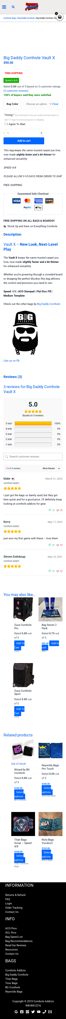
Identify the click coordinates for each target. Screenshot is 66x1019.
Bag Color (12, 104)
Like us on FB (11, 360)
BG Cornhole (12, 987)
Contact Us (11, 912)
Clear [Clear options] (55, 104)
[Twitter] (33, 1012)
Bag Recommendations (19, 941)
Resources (11, 949)
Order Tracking (13, 907)
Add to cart (23, 140)
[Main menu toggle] (4, 7)
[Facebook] (22, 1012)
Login (8, 903)
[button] (13, 7)
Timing (31, 117)
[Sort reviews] (50, 468)
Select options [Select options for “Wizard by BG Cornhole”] (19, 794)
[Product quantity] (22, 133)
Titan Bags (11, 978)
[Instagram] (27, 1012)
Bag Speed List (14, 936)
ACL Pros (10, 932)
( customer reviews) (16, 90)
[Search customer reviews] (33, 456)
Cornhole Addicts (15, 970)
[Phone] (44, 1012)
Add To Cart (19, 645)
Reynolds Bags (14, 991)
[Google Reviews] (16, 1012)
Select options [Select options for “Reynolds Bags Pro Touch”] (46, 790)
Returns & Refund (15, 895)
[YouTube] (38, 1012)
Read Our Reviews (15, 945)
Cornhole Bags (10, 18)
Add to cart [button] (50, 645)
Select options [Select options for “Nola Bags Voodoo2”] (46, 854)
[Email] (50, 1012)
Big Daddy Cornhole (26, 18)
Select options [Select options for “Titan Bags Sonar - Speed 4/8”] (19, 858)
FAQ (7, 899)
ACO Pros (11, 928)
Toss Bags (11, 983)
